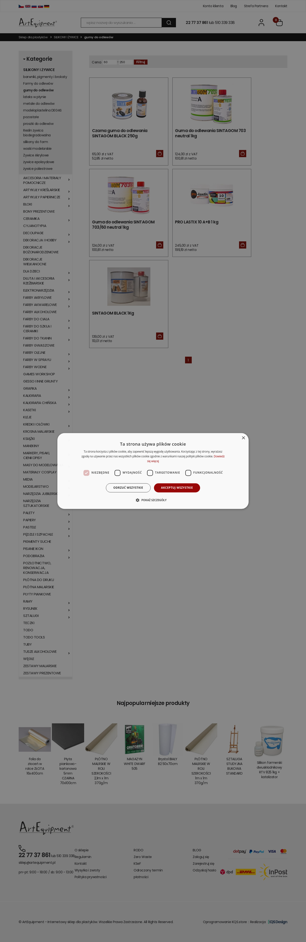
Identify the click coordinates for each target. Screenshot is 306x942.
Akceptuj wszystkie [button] (177, 488)
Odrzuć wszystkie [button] (128, 488)
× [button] (243, 438)
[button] (152, 500)
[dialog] (153, 471)
